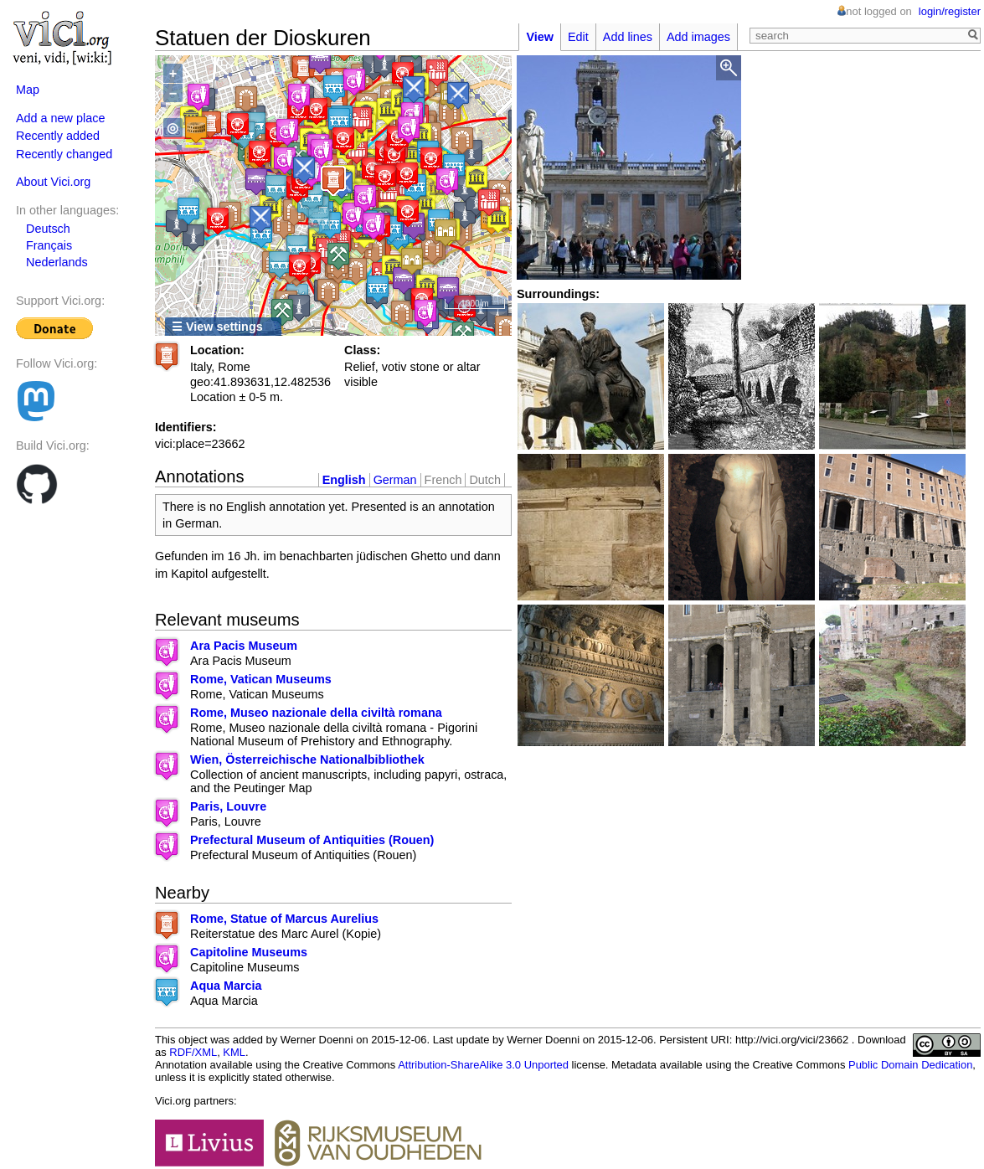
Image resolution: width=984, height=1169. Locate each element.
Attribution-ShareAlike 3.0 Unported (483, 1064)
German (395, 480)
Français (49, 245)
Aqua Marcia (226, 985)
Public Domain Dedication (910, 1064)
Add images (698, 37)
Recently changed (64, 154)
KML (234, 1052)
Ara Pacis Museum (243, 645)
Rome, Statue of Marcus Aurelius (284, 918)
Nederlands (57, 262)
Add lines (627, 37)
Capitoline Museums (248, 952)
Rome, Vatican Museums (261, 679)
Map (27, 89)
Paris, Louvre (228, 806)
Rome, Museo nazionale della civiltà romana (316, 712)
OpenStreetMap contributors (401, 322)
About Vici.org (53, 181)
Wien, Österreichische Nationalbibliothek (307, 759)
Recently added (58, 135)
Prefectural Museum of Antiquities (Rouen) (312, 840)
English (344, 480)
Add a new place (60, 118)
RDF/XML (193, 1052)
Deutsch (48, 228)
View (540, 37)
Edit (578, 37)
